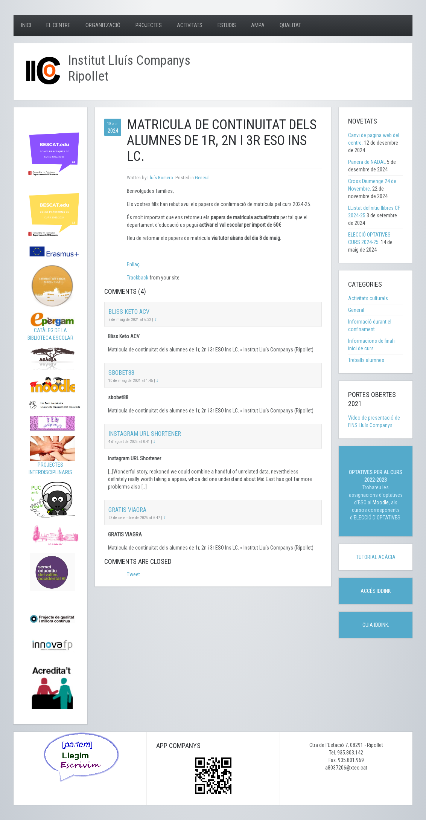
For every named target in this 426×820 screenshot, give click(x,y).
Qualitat (290, 25)
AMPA (258, 25)
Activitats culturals (368, 298)
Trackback (137, 278)
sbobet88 (121, 372)
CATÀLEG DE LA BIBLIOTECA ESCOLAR (51, 328)
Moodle (381, 502)
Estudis (227, 25)
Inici (26, 25)
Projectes (148, 25)
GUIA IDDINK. (375, 625)
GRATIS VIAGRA (127, 509)
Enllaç (133, 264)
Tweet (133, 574)
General (202, 177)
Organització (102, 25)
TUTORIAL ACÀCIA (376, 557)
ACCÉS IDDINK (376, 591)
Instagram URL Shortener (144, 433)
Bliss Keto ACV (128, 311)
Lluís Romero (160, 177)
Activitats (189, 25)
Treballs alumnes (366, 360)
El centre (58, 25)
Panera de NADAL (367, 162)
